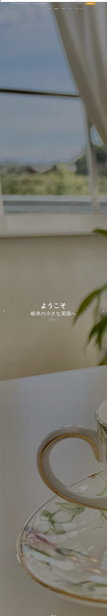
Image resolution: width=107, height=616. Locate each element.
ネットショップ (89, 8)
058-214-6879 (43, 3)
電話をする (90, 3)
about (53, 319)
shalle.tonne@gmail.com (23, 3)
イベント (80, 8)
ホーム (59, 8)
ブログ (73, 8)
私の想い (66, 8)
